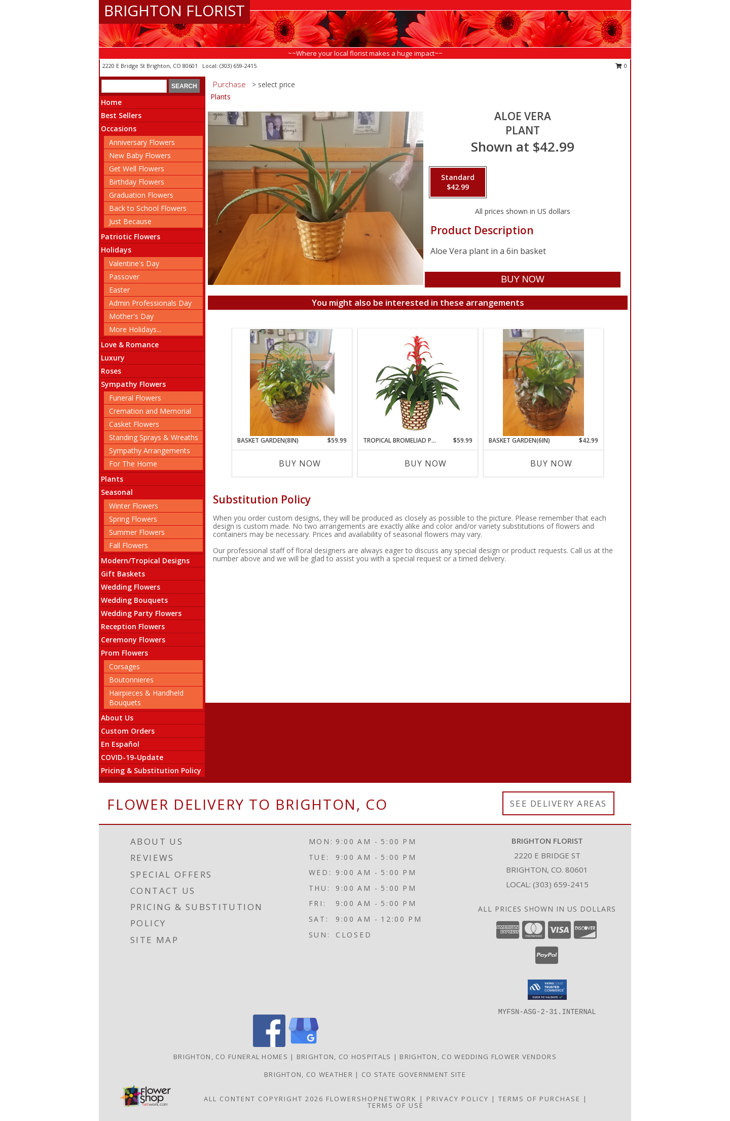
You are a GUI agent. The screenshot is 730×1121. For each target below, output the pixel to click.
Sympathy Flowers (133, 384)
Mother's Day (131, 316)
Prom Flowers (124, 653)
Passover (124, 276)
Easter (119, 290)
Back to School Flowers (148, 208)
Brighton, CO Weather (308, 1074)
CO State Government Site (413, 1074)
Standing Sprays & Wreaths (153, 437)
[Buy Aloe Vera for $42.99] (522, 279)
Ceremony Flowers (133, 639)
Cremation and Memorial (150, 411)
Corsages (124, 666)
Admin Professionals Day (150, 303)
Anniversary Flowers (142, 142)
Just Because (130, 221)
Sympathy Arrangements (149, 450)
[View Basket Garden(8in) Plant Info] (292, 382)
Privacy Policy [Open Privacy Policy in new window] (457, 1098)
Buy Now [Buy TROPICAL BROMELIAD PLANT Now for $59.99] (426, 463)
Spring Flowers (133, 519)
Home (111, 102)
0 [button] (621, 65)
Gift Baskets (123, 573)
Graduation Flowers (141, 195)
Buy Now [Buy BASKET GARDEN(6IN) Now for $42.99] (551, 463)
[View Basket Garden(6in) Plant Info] (544, 382)
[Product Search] (134, 86)
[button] (547, 990)
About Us (117, 717)
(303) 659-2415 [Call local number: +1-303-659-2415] (238, 65)
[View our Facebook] (269, 1044)
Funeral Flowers (135, 398)
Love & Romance (130, 344)
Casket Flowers (134, 424)
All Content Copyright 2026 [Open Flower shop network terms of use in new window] (263, 1098)
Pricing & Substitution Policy (151, 770)
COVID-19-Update (132, 757)
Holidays (116, 250)
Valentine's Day (134, 263)
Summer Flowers (137, 532)
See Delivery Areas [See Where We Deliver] (558, 803)
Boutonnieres (131, 679)
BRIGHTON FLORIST (174, 10)
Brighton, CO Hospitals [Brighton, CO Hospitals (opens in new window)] (344, 1056)
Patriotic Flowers (130, 236)
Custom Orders (128, 731)
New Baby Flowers (140, 155)
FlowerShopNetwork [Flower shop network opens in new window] (371, 1098)
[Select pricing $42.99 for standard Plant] (457, 182)
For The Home (133, 463)
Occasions (118, 128)
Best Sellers (121, 115)
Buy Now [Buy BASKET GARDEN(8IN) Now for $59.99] (300, 463)
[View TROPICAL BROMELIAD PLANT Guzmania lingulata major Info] (418, 382)
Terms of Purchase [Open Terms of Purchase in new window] (539, 1098)
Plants (112, 479)
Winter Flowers (133, 506)
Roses (111, 371)
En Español (120, 744)
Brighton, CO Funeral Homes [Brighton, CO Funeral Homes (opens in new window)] (230, 1056)
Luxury (113, 358)
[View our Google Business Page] (303, 1044)
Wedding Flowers (130, 587)
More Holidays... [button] (135, 329)
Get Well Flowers (136, 168)
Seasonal (117, 492)
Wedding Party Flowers (141, 613)
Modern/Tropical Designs (145, 560)
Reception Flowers (133, 626)
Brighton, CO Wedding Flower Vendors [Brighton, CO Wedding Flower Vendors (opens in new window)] (478, 1056)
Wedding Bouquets (134, 600)
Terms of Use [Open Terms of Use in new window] (396, 1105)
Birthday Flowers (136, 182)
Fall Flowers (128, 545)
